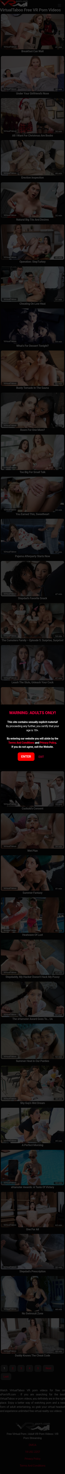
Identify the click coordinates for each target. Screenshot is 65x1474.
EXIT (41, 756)
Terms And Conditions (21, 742)
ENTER (26, 756)
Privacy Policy (48, 742)
